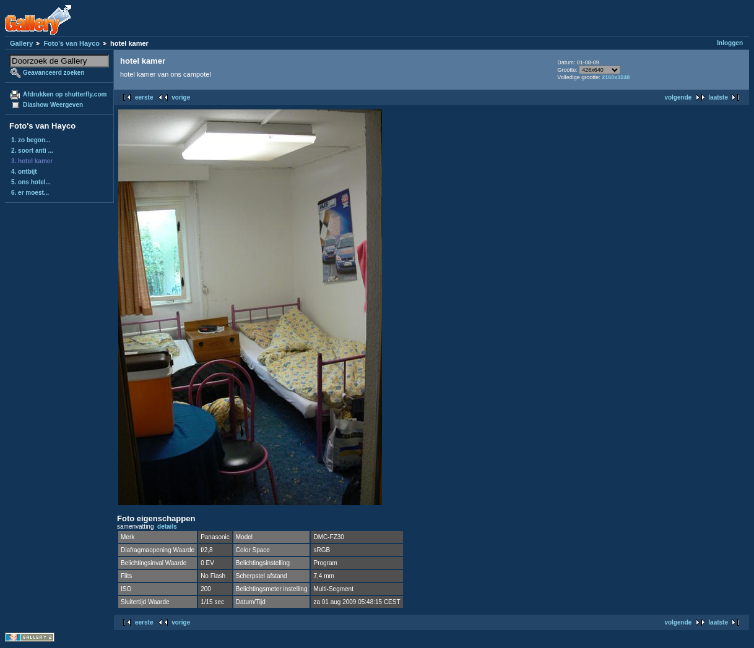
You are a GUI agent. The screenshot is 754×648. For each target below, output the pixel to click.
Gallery (21, 43)
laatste (718, 97)
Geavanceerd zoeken (54, 72)
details (167, 526)
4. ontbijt (24, 171)
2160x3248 (616, 77)
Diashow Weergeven (53, 104)
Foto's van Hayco (71, 43)
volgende (677, 97)
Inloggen (730, 43)
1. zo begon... (30, 140)
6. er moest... (30, 192)
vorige (180, 97)
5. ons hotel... (31, 182)
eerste (144, 97)
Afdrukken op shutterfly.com (64, 94)
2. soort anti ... (32, 150)
